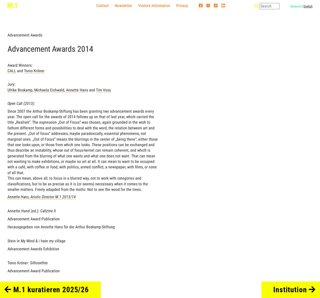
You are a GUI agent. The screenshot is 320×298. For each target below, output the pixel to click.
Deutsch (295, 6)
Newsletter (123, 5)
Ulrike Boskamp (20, 90)
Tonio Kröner (34, 70)
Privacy (182, 5)
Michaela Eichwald (49, 90)
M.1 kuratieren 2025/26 (46, 289)
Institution (294, 289)
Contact (102, 5)
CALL (12, 70)
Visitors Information (154, 5)
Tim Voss (103, 90)
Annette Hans (77, 90)
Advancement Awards (25, 35)
